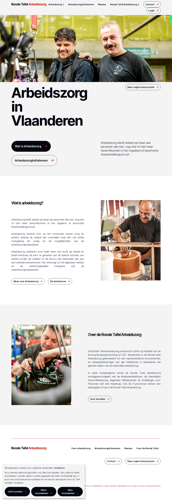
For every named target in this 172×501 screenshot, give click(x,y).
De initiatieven (58, 281)
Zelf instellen (15, 491)
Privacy (87, 486)
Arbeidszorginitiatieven (81, 4)
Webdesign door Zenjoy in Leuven (131, 486)
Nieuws (102, 4)
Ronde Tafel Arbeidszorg (123, 4)
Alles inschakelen (68, 492)
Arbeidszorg (55, 4)
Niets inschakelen (41, 492)
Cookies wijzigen (109, 486)
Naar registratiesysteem (141, 87)
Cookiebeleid (97, 486)
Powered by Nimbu (153, 486)
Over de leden (97, 399)
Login (151, 10)
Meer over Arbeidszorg (26, 281)
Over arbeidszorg (81, 448)
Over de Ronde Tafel (147, 448)
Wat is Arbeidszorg (28, 146)
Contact (150, 4)
